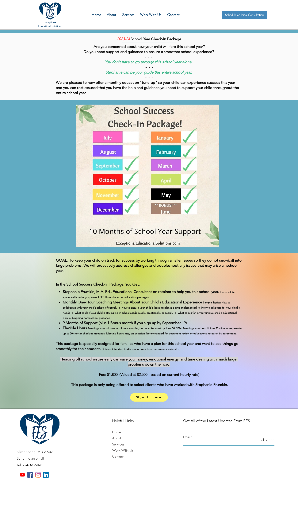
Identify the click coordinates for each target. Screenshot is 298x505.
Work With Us (122, 450)
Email (186, 436)
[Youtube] (22, 475)
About (116, 438)
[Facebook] (30, 475)
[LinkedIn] (46, 475)
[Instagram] (38, 475)
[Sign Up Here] (149, 397)
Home (116, 432)
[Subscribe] (264, 440)
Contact (118, 456)
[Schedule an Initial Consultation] (244, 15)
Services (118, 444)
